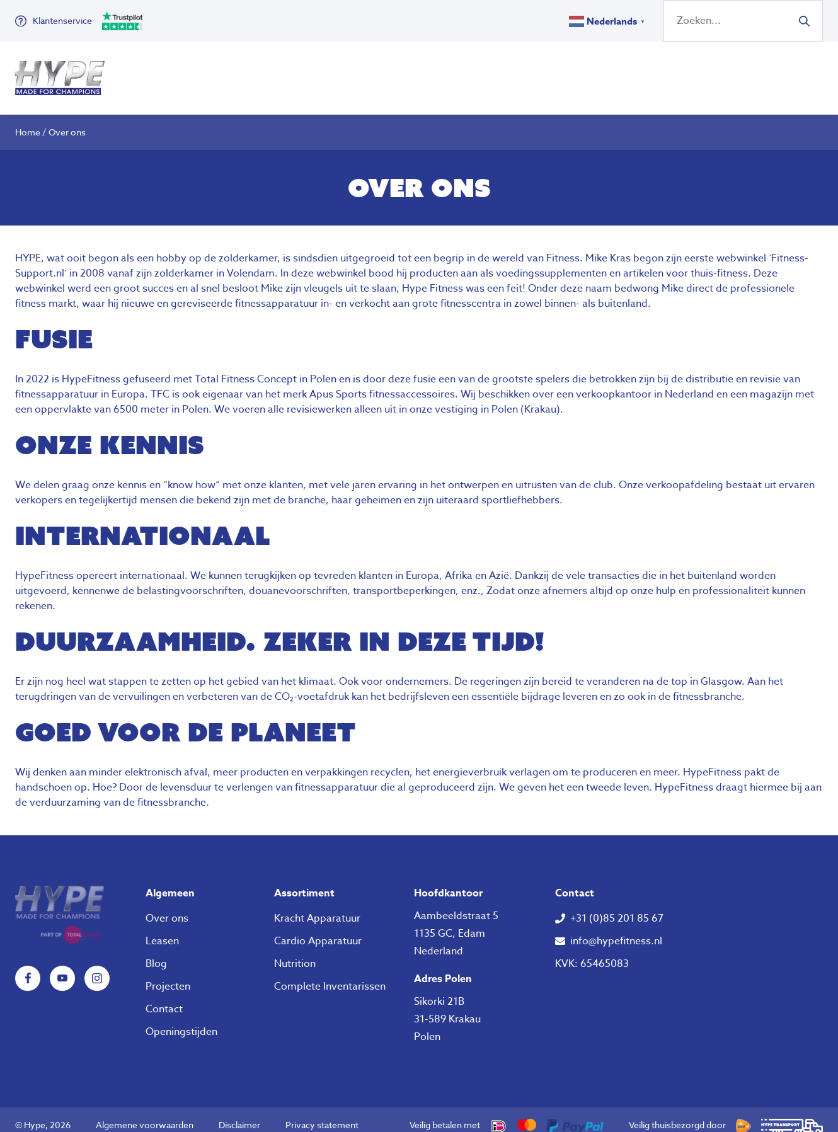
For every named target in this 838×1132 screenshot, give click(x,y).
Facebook (27, 967)
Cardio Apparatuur (318, 929)
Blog (156, 952)
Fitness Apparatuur (183, 72)
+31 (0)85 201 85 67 (616, 907)
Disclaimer (239, 1113)
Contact (164, 997)
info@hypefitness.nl (616, 929)
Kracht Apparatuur (317, 907)
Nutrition (415, 72)
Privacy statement (322, 1113)
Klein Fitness (313, 72)
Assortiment (304, 881)
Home (27, 121)
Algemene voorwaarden (144, 1113)
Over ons (491, 72)
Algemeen (170, 881)
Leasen (162, 929)
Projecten (168, 975)
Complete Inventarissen (330, 975)
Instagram (97, 967)
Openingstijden (181, 1020)
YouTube (62, 967)
